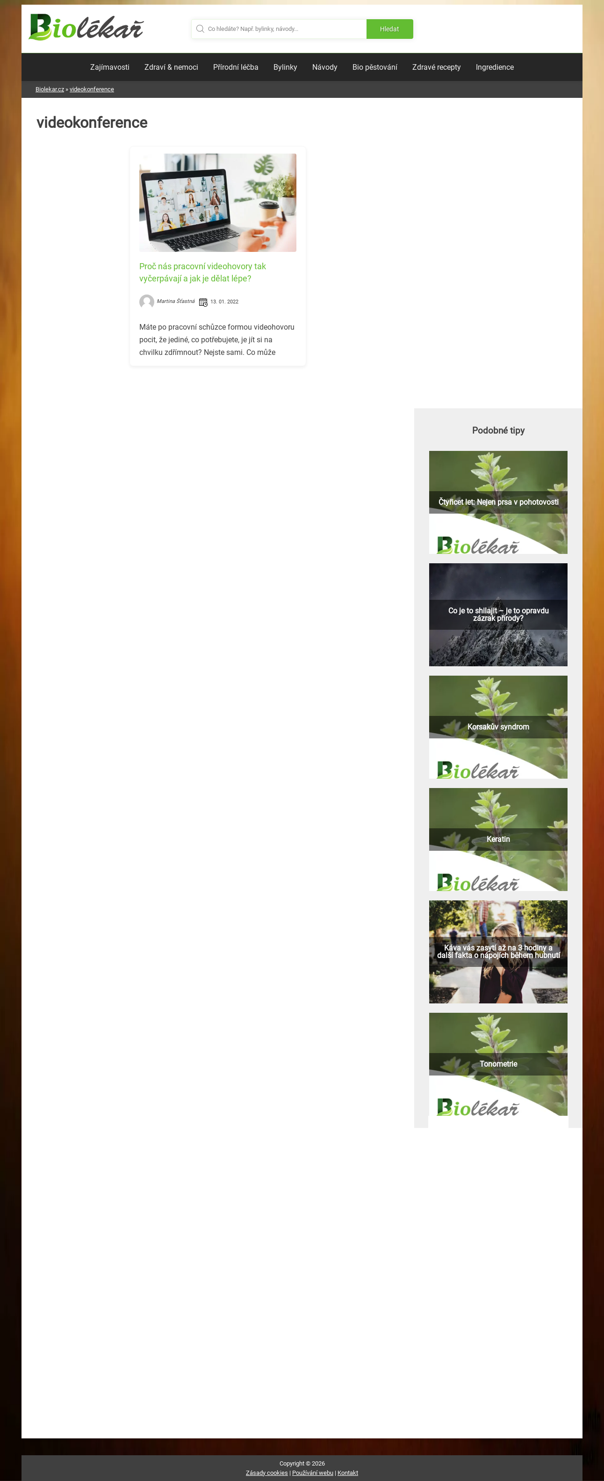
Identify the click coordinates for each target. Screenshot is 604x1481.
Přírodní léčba (236, 67)
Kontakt (348, 1472)
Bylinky (285, 67)
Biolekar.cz (50, 89)
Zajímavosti (109, 67)
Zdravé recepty (436, 67)
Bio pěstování (374, 67)
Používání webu (312, 1472)
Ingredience (495, 67)
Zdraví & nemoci (171, 67)
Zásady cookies (267, 1472)
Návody (325, 67)
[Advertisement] (218, 438)
